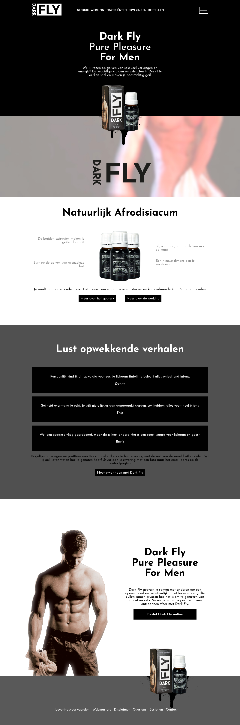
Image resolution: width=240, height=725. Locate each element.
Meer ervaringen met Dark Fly (120, 473)
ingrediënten (116, 10)
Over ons (139, 709)
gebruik (83, 10)
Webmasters (101, 709)
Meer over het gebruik (97, 298)
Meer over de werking (143, 298)
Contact (172, 709)
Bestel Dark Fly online (165, 614)
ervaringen (137, 10)
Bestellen (156, 10)
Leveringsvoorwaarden (72, 709)
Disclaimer (122, 709)
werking (97, 10)
